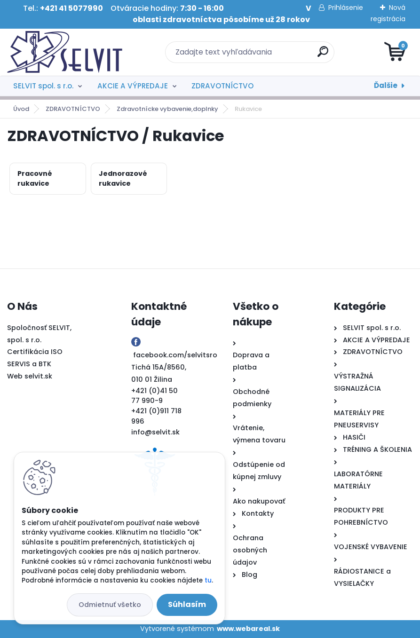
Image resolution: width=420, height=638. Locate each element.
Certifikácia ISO (35, 351)
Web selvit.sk (29, 376)
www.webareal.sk (248, 628)
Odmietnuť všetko (110, 604)
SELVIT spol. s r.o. (43, 86)
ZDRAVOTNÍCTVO (222, 86)
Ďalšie (385, 85)
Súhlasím (187, 604)
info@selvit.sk (155, 432)
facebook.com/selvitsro (175, 355)
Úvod (21, 108)
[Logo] (64, 52)
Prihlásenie (345, 7)
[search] (322, 55)
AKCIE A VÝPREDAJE (132, 86)
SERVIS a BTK (29, 364)
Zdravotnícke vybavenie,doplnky (167, 108)
